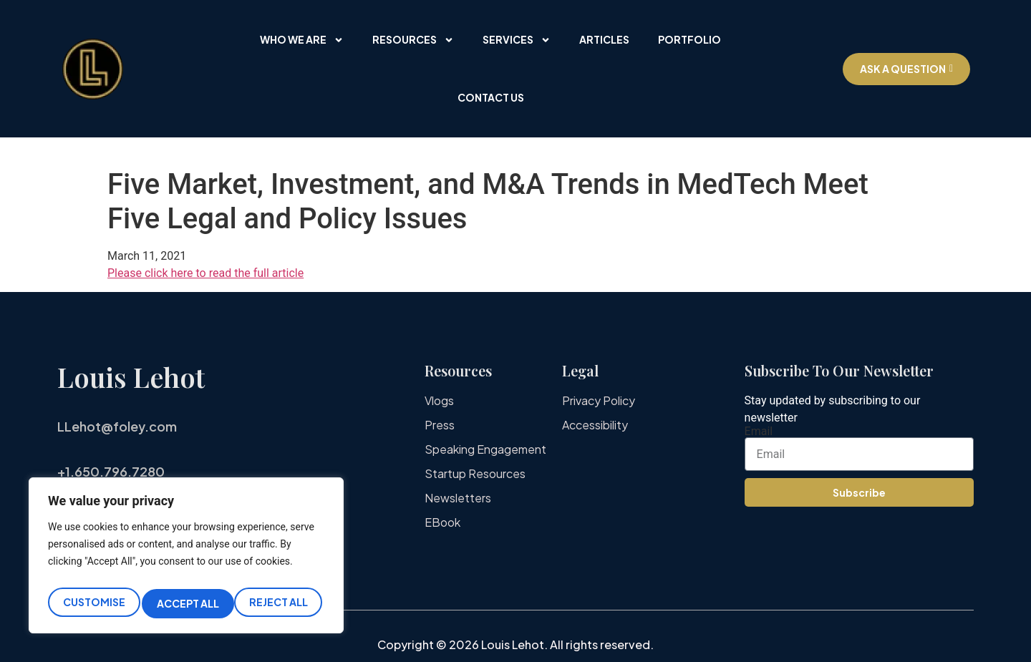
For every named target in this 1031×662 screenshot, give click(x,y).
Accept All (279, 603)
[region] (186, 559)
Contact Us (491, 97)
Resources (413, 40)
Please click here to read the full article (205, 273)
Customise (93, 603)
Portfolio (689, 39)
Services (517, 40)
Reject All (186, 603)
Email (759, 431)
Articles (604, 39)
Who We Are (302, 40)
